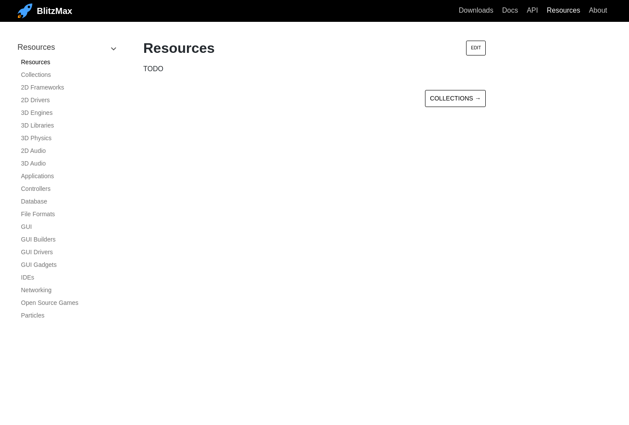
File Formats (38, 214)
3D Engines (36, 112)
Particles (33, 315)
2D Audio (33, 150)
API (532, 10)
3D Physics (36, 138)
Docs (510, 10)
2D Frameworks (42, 87)
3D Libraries (37, 125)
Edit (476, 47)
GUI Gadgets (39, 264)
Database (34, 201)
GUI (26, 226)
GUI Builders (38, 239)
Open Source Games (50, 302)
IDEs (27, 277)
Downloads (476, 10)
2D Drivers (35, 100)
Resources (563, 10)
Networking (36, 290)
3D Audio (33, 163)
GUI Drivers (37, 252)
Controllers (36, 188)
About (598, 10)
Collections (36, 74)
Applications (37, 176)
